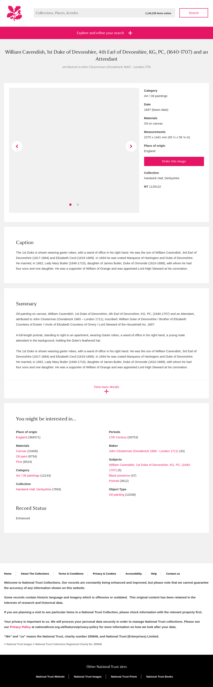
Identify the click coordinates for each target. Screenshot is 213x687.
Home (7, 573)
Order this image (174, 161)
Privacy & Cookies (104, 573)
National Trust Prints (124, 676)
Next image (131, 146)
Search (194, 13)
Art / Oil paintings (27, 475)
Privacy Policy (20, 627)
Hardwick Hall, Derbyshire (33, 489)
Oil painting (116, 494)
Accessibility (133, 573)
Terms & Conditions (71, 573)
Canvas (21, 451)
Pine (19, 461)
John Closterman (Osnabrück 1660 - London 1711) (144, 451)
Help (154, 573)
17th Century (118, 437)
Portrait (114, 481)
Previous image (17, 146)
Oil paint (21, 456)
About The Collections (35, 573)
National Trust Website (50, 676)
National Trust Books (159, 676)
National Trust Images (88, 676)
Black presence (119, 475)
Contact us (173, 573)
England (21, 437)
